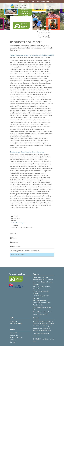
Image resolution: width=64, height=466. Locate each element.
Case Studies (30, 1)
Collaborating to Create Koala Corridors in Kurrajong (27, 152)
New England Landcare (40, 277)
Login (51, 1)
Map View (13, 340)
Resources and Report (18, 255)
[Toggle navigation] (49, 6)
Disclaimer (36, 336)
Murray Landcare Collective (41, 303)
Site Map (13, 342)
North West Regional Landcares (43, 280)
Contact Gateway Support (41, 334)
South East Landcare (39, 300)
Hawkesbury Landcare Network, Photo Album (24, 251)
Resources (13, 321)
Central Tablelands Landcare (42, 312)
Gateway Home (40, 1)
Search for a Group (16, 337)
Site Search (22, 1)
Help (47, 1)
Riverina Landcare (38, 305)
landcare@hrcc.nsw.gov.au (18, 223)
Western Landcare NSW (40, 314)
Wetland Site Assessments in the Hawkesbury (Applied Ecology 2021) (32, 55)
